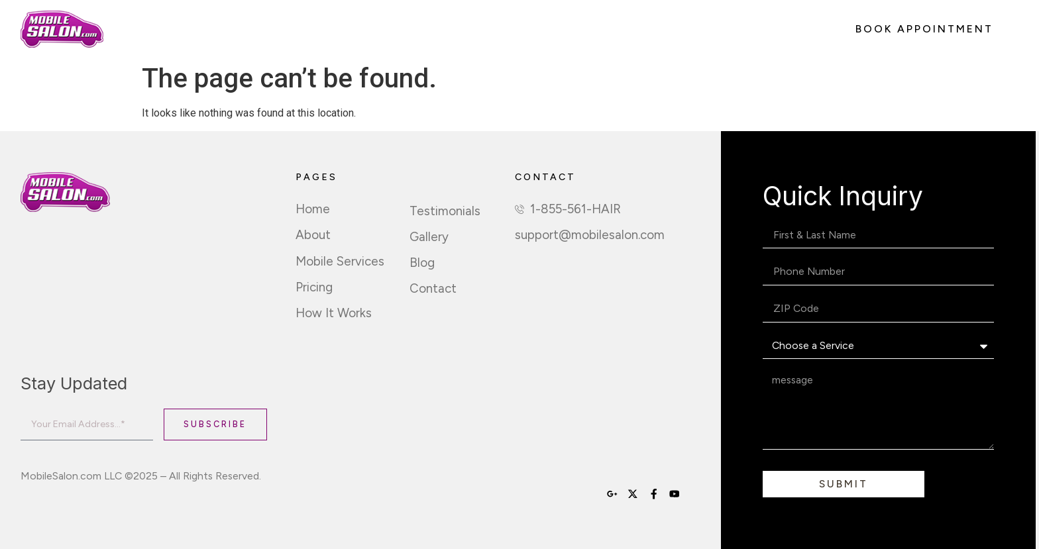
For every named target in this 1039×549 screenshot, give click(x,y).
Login (684, 29)
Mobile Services (293, 29)
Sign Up (551, 29)
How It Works (465, 29)
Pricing (382, 29)
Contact (620, 29)
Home (146, 29)
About (205, 29)
